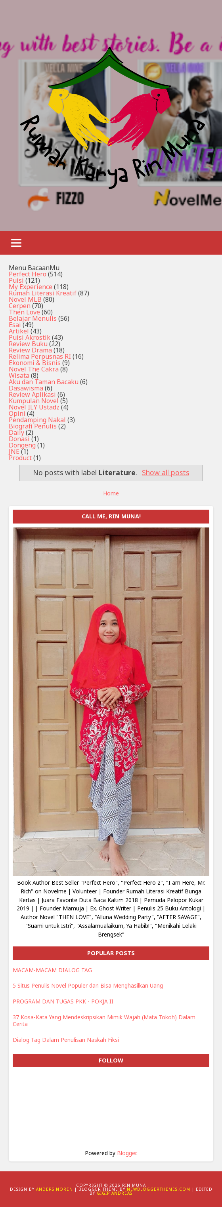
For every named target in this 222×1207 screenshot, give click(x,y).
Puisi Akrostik (29, 337)
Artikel (19, 331)
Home (111, 493)
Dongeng (22, 445)
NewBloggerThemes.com (158, 1189)
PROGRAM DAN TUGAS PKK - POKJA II (63, 1001)
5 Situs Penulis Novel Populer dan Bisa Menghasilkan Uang (88, 985)
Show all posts (165, 472)
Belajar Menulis (33, 318)
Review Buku (28, 343)
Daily (16, 432)
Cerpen (20, 305)
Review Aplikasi (32, 394)
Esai (15, 324)
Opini (17, 413)
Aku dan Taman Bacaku (43, 381)
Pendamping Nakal (37, 419)
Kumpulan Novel (34, 400)
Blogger (126, 1153)
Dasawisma (26, 388)
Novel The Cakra (34, 369)
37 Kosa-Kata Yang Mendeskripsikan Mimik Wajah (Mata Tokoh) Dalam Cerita (104, 1020)
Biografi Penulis (33, 426)
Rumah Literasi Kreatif (43, 293)
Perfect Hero (27, 274)
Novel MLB (25, 299)
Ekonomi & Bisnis (35, 362)
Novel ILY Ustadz (34, 407)
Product (20, 457)
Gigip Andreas (114, 1193)
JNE (14, 451)
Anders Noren (54, 1189)
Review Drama (30, 350)
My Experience (30, 286)
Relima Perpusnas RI (40, 356)
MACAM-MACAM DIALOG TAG (52, 970)
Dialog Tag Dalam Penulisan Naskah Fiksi (66, 1039)
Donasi (19, 438)
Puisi (16, 280)
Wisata (19, 375)
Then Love (24, 312)
